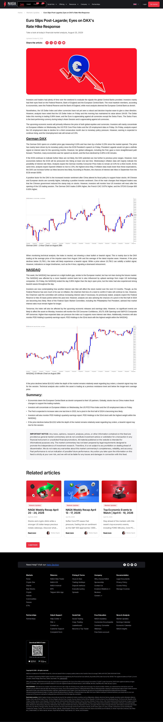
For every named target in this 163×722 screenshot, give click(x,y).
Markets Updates (33, 13)
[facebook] (47, 42)
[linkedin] (55, 42)
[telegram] (59, 42)
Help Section (53, 565)
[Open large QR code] (37, 650)
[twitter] (51, 42)
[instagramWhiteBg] (128, 564)
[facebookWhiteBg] (124, 564)
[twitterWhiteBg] (132, 564)
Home (20, 13)
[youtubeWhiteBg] (135, 564)
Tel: (62, 678)
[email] (63, 42)
